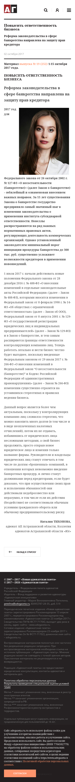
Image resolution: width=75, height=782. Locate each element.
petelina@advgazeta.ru (17, 603)
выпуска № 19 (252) (33, 64)
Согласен (20, 773)
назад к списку (22, 551)
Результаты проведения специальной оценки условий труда (36, 685)
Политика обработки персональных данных (30, 680)
